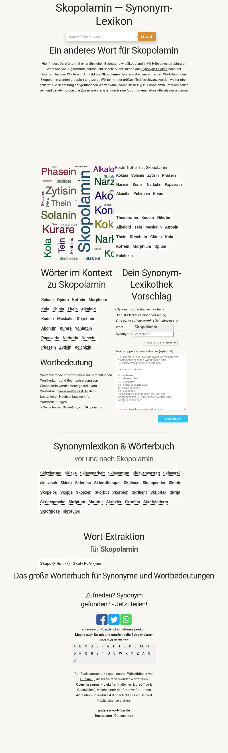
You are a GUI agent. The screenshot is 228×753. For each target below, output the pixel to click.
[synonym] (154, 334)
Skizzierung (50, 473)
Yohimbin (83, 328)
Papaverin (50, 337)
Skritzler (113, 501)
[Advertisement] (114, 130)
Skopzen (84, 492)
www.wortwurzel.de (73, 391)
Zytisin (65, 347)
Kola (45, 309)
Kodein (47, 318)
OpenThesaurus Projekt (93, 684)
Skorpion (120, 492)
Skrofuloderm (155, 501)
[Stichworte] (150, 382)
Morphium (98, 299)
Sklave (71, 473)
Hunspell (86, 679)
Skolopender (154, 482)
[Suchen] (102, 36)
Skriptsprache (52, 501)
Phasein (48, 347)
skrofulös (71, 511)
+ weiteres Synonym (160, 342)
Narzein (88, 337)
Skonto (175, 482)
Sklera (66, 482)
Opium (63, 299)
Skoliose (131, 482)
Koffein (78, 299)
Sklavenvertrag (146, 473)
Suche (147, 37)
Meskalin (65, 318)
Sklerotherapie (107, 482)
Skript (175, 492)
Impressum (103, 716)
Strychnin (85, 318)
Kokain (47, 299)
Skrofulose (50, 511)
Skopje (66, 492)
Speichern (173, 418)
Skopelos (48, 492)
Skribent (139, 492)
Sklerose (83, 482)
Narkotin (70, 337)
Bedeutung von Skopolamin (82, 407)
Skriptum (77, 501)
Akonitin (49, 328)
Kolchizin (83, 347)
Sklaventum (118, 473)
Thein (72, 309)
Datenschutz (123, 716)
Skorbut (102, 492)
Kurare (65, 328)
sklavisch (48, 482)
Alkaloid (88, 309)
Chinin (58, 309)
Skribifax (158, 492)
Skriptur (95, 501)
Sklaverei (171, 473)
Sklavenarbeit (92, 473)
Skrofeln (132, 501)
